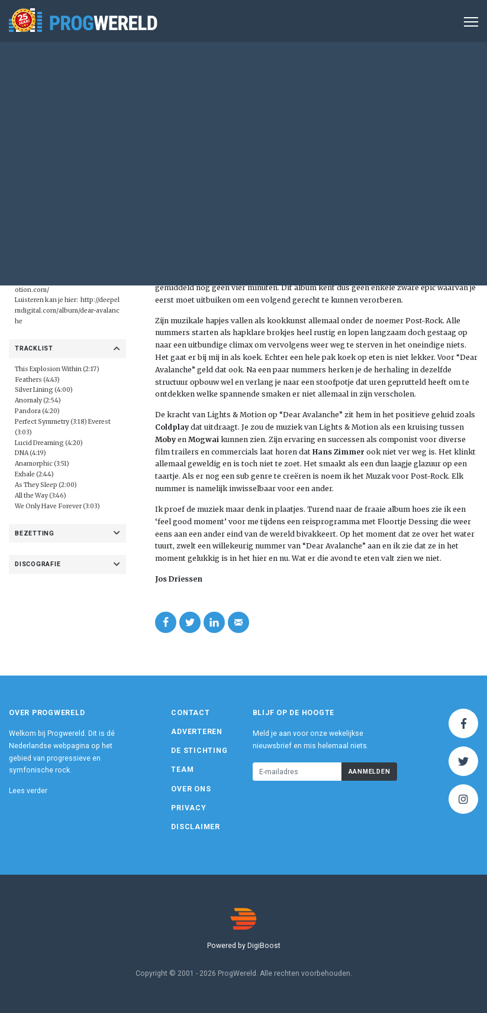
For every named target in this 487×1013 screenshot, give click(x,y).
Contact (190, 713)
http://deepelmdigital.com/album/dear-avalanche (67, 310)
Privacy (188, 808)
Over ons (191, 789)
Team (182, 769)
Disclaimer (195, 827)
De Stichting (199, 750)
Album (317, 120)
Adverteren (196, 732)
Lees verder (28, 791)
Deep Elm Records (61, 268)
